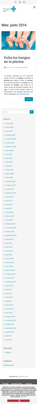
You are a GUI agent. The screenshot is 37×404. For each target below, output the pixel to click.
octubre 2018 (10, 231)
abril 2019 (9, 208)
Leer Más (29, 99)
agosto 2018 (10, 239)
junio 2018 (9, 247)
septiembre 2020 (11, 146)
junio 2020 (9, 158)
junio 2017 (9, 293)
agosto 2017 (10, 285)
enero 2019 (9, 220)
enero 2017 (9, 312)
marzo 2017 (9, 305)
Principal (5, 383)
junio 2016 (9, 340)
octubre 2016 (10, 324)
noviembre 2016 (11, 320)
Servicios (29, 383)
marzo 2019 (9, 212)
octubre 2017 (10, 278)
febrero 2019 (10, 216)
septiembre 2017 (11, 282)
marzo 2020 (9, 170)
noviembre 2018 (11, 228)
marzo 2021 (9, 123)
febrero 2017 (10, 309)
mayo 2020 (9, 162)
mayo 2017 (9, 297)
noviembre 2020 (11, 139)
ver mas (23, 397)
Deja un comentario (22, 67)
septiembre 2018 (11, 235)
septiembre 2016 (11, 328)
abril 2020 (9, 166)
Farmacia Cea (24, 94)
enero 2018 (9, 266)
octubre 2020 (10, 143)
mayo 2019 (9, 204)
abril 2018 (9, 255)
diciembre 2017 (10, 270)
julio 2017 (9, 289)
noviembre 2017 (11, 274)
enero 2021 (9, 131)
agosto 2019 (10, 197)
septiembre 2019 (11, 193)
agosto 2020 (10, 150)
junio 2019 (9, 201)
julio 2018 (9, 243)
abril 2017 (9, 301)
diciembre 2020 (10, 135)
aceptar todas (13, 401)
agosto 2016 (10, 332)
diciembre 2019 (10, 181)
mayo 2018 (9, 251)
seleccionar (25, 401)
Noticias (8, 352)
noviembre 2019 (11, 185)
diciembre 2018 (10, 224)
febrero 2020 (10, 173)
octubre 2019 (10, 189)
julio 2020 (9, 154)
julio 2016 (9, 336)
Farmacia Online (17, 383)
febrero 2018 (10, 262)
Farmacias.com (8, 365)
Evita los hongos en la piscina (17, 60)
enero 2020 (9, 177)
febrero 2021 (10, 127)
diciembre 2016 (10, 316)
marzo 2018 (9, 258)
